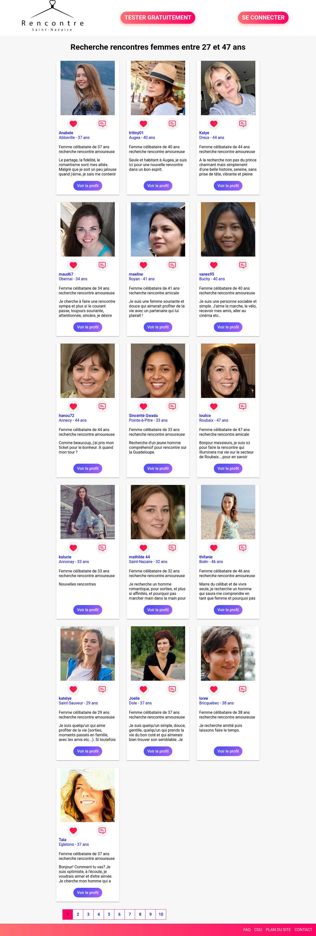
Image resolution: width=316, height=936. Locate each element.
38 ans (228, 703)
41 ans (149, 279)
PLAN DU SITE (278, 929)
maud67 (66, 274)
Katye (204, 133)
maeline (136, 274)
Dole (133, 703)
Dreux (204, 137)
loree (203, 698)
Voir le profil (87, 185)
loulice (205, 415)
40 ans (149, 137)
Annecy (65, 420)
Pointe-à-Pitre (141, 420)
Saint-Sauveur (71, 703)
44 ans (218, 137)
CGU (258, 929)
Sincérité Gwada (143, 415)
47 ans (222, 420)
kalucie (65, 557)
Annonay (66, 561)
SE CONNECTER (263, 17)
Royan (134, 279)
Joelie (134, 698)
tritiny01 (136, 133)
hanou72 (66, 415)
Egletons (66, 844)
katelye (65, 698)
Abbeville (67, 137)
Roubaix (206, 420)
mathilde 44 (139, 557)
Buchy (204, 279)
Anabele (66, 133)
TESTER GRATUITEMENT (157, 17)
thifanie (206, 557)
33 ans (162, 420)
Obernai (65, 279)
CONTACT (303, 929)
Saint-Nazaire (141, 561)
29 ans (92, 703)
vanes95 (206, 274)
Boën (203, 561)
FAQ (247, 929)
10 (161, 914)
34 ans (81, 279)
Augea (134, 137)
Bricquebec (209, 703)
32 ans (161, 561)
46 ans (217, 561)
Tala (62, 839)
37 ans (84, 137)
